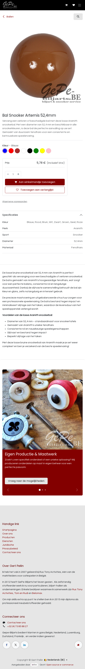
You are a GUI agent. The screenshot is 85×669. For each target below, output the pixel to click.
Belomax (37, 593)
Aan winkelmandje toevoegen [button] (35, 182)
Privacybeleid (10, 548)
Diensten (7, 541)
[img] (77, 490)
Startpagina (9, 530)
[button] (78, 16)
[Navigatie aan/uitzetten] (80, 5)
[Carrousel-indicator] (42, 489)
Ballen (8, 16)
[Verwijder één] (7, 174)
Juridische (8, 545)
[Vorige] (8, 490)
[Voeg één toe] (18, 174)
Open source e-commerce (59, 665)
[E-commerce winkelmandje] (66, 5)
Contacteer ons (11, 552)
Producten (8, 537)
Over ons (7, 533)
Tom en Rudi (21, 593)
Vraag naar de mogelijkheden (26, 481)
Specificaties (10, 215)
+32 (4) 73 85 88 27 (17, 626)
